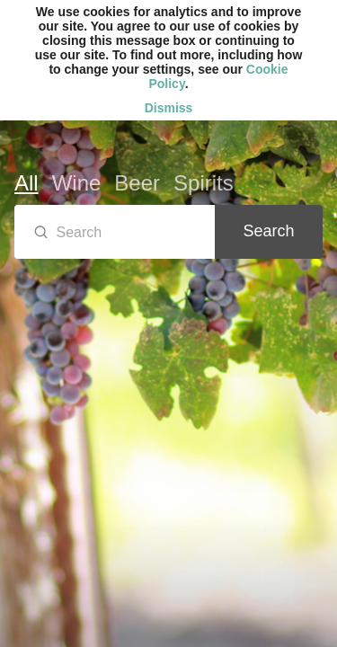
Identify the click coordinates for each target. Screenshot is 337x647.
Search (268, 231)
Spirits (203, 183)
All (26, 183)
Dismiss (169, 108)
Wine (77, 183)
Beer (137, 183)
